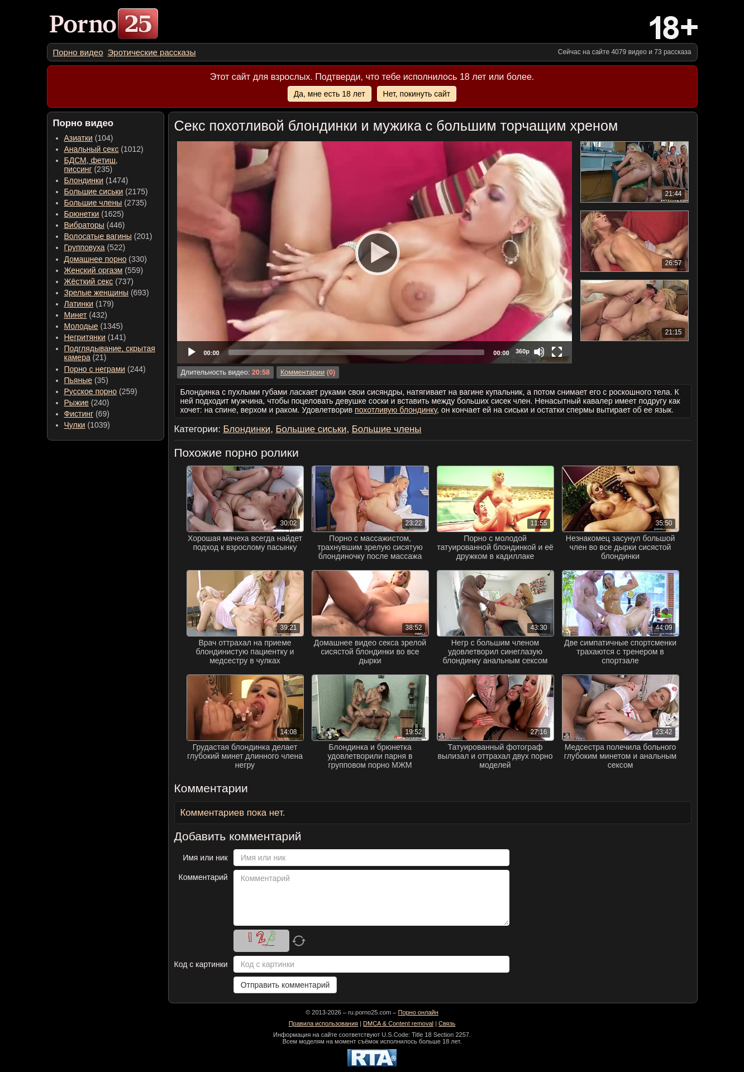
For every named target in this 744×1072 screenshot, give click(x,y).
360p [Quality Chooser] (523, 351)
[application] (374, 252)
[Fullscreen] (557, 352)
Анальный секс (91, 149)
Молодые (81, 326)
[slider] (356, 352)
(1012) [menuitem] (104, 149)
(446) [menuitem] (94, 225)
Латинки (79, 303)
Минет (75, 314)
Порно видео (78, 52)
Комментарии (302, 372)
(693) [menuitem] (106, 292)
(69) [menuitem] (86, 413)
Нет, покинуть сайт (417, 93)
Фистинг (79, 413)
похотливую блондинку (396, 409)
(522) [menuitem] (95, 247)
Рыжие (76, 402)
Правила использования (323, 1023)
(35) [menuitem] (86, 380)
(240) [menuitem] (86, 402)
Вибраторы (84, 225)
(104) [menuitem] (88, 137)
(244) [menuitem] (105, 369)
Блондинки (84, 180)
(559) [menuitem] (104, 270)
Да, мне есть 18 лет (329, 93)
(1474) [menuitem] (96, 180)
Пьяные (78, 380)
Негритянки (85, 337)
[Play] (374, 252)
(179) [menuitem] (89, 303)
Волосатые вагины (98, 236)
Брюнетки (81, 213)
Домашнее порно (95, 259)
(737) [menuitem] (98, 281)
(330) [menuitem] (105, 259)
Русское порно (90, 391)
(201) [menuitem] (108, 236)
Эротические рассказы (152, 52)
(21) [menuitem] (109, 353)
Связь (446, 1023)
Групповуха (84, 247)
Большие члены (93, 202)
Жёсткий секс (88, 281)
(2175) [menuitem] (106, 191)
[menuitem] (78, 52)
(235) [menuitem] (91, 165)
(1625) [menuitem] (94, 213)
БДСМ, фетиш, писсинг (91, 165)
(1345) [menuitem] (93, 326)
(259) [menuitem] (100, 391)
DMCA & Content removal (398, 1023)
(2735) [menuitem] (105, 202)
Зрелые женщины (96, 292)
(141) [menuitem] (95, 337)
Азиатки (78, 137)
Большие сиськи (93, 191)
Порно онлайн (418, 1012)
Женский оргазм (93, 270)
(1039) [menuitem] (87, 424)
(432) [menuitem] (86, 314)
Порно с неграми (95, 369)
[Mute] (539, 352)
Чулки (74, 424)
